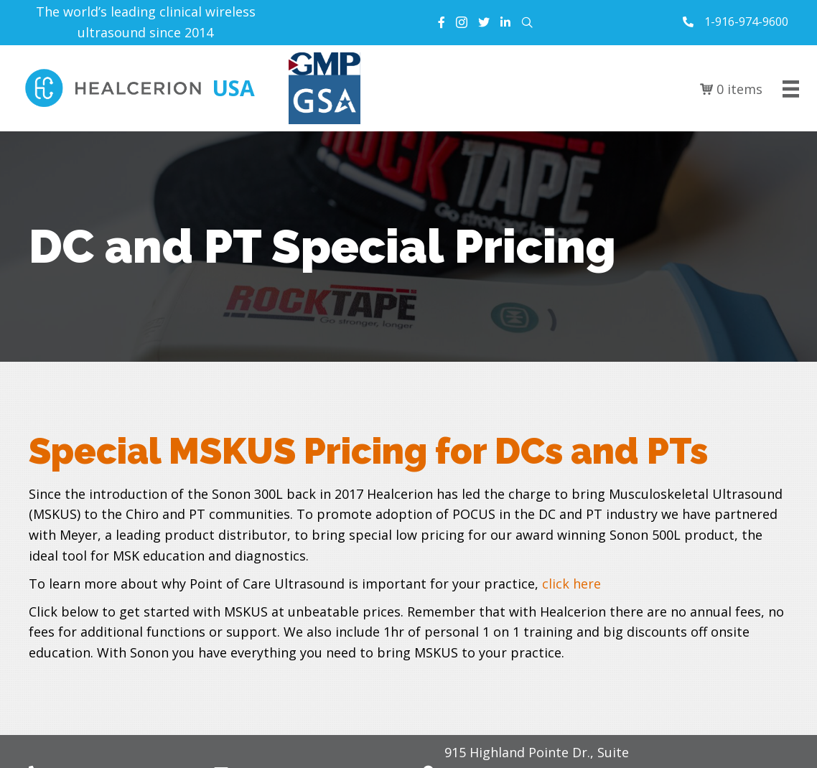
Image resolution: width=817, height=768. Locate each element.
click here (571, 583)
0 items (731, 89)
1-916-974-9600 (746, 21)
